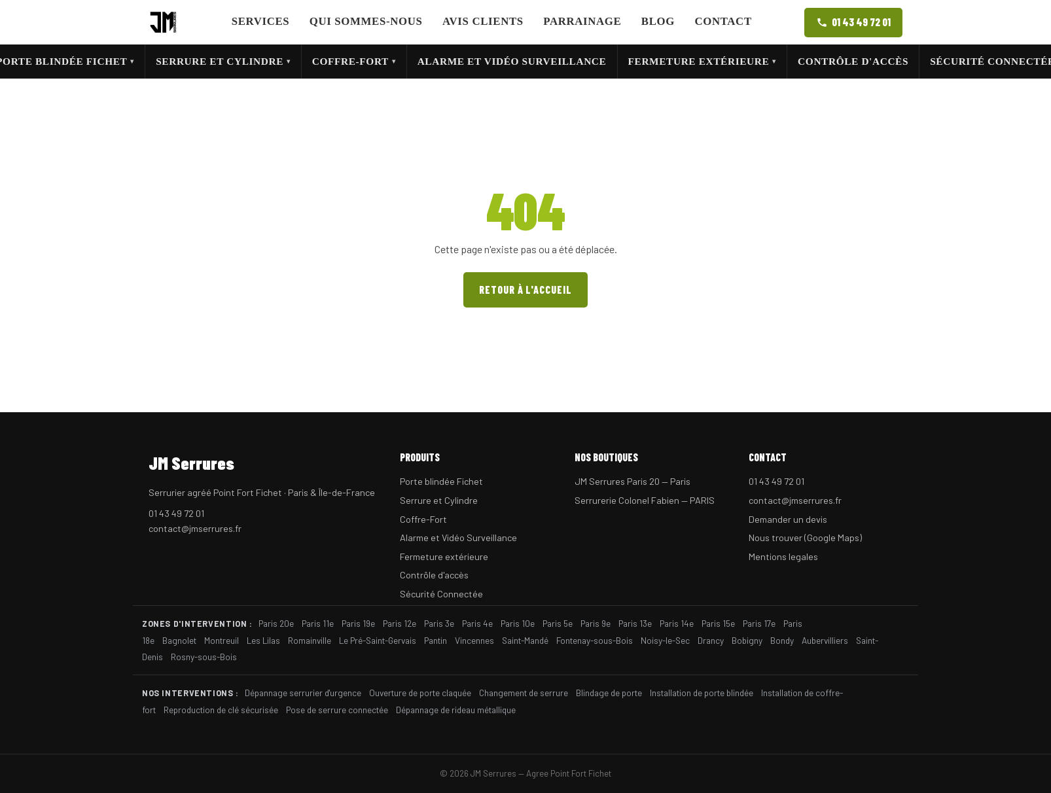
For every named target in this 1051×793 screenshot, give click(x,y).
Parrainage (582, 21)
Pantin (435, 640)
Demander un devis (788, 519)
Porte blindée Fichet (441, 481)
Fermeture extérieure (702, 61)
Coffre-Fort (354, 61)
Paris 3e (439, 623)
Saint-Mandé (525, 640)
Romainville (309, 640)
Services (261, 21)
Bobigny (747, 640)
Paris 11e (318, 623)
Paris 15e (718, 623)
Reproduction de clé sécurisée (221, 709)
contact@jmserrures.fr (195, 528)
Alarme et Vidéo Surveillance (512, 61)
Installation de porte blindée (701, 692)
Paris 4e (477, 623)
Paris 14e (677, 623)
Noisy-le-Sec (665, 640)
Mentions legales (783, 556)
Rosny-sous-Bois (204, 656)
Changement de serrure (523, 692)
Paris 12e (399, 623)
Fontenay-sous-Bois (594, 640)
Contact (722, 21)
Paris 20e (276, 623)
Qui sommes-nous (366, 21)
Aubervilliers (825, 640)
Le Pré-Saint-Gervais (377, 640)
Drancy (711, 640)
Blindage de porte (609, 692)
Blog (658, 21)
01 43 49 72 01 (853, 22)
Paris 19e (358, 623)
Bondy (782, 640)
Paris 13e (635, 623)
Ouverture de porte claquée (420, 692)
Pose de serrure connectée (337, 709)
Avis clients (483, 21)
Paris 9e (595, 623)
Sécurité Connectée (441, 593)
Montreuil (221, 640)
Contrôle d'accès (853, 61)
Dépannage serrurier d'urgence (303, 692)
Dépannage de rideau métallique (456, 709)
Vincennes (474, 640)
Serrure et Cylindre (223, 61)
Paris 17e (759, 623)
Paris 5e (558, 623)
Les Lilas (263, 640)
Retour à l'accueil (525, 289)
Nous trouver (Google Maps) (805, 537)
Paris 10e (518, 623)
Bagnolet (179, 640)
